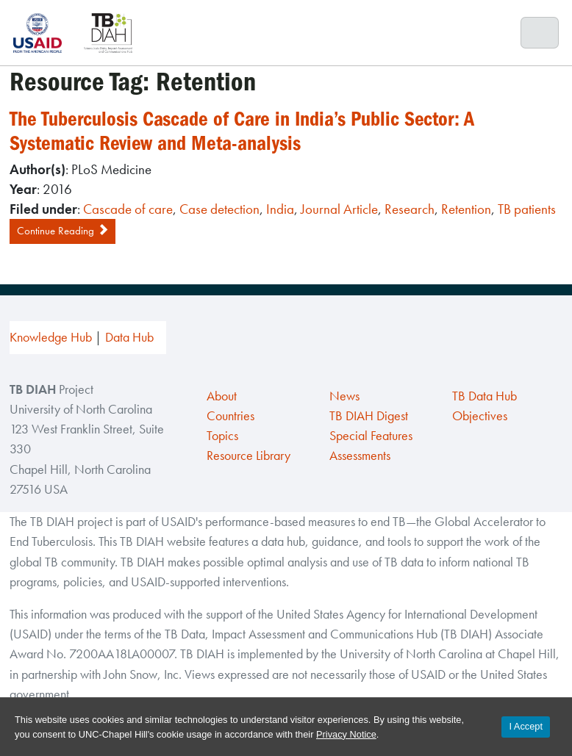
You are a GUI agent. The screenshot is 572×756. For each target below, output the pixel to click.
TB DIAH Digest (368, 416)
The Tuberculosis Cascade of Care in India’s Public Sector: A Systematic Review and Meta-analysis (242, 131)
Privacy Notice (346, 734)
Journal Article (339, 209)
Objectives (479, 416)
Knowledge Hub (51, 337)
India (280, 209)
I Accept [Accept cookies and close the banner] (526, 726)
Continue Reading (62, 230)
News (344, 396)
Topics (222, 436)
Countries (230, 416)
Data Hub (129, 337)
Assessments (359, 455)
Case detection (219, 209)
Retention (466, 209)
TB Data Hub (484, 396)
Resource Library (248, 455)
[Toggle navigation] (540, 33)
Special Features (370, 436)
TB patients (527, 209)
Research (410, 209)
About (222, 396)
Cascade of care (128, 209)
